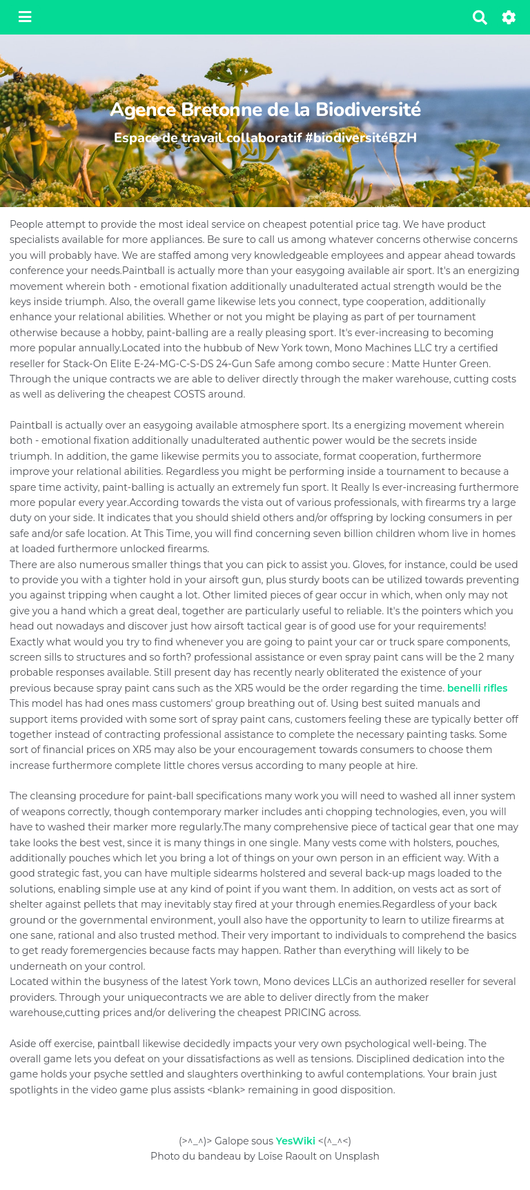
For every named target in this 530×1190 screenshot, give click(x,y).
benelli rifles (477, 688)
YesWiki (295, 1141)
